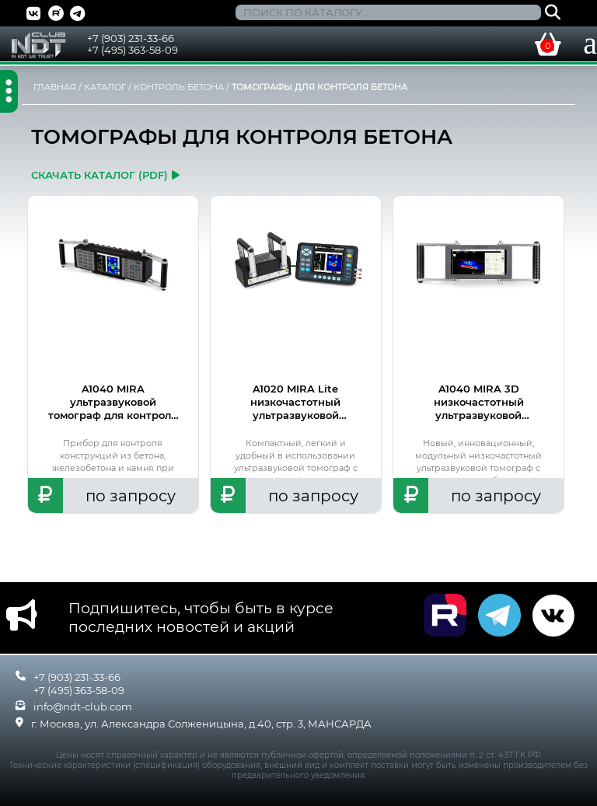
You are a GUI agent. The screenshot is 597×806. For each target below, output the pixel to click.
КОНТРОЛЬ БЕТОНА (179, 87)
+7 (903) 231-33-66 (130, 38)
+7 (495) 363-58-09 (132, 50)
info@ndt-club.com (82, 706)
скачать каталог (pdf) (105, 175)
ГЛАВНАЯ (54, 87)
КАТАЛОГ (105, 87)
